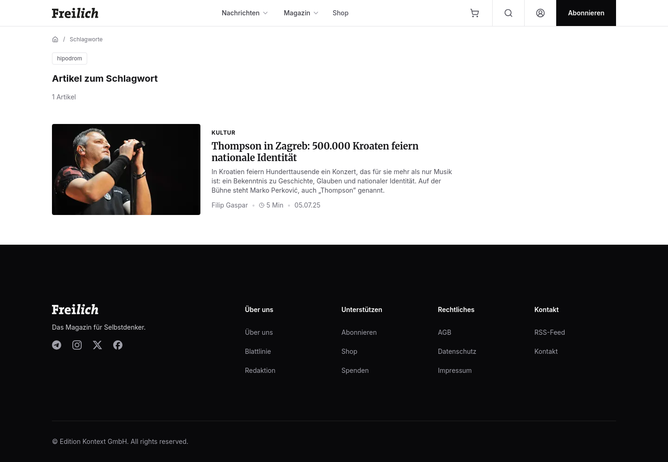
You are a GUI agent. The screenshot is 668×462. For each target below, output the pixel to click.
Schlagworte (86, 39)
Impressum (455, 370)
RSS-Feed (549, 332)
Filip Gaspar (230, 205)
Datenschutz (457, 351)
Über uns (259, 332)
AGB (444, 332)
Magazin (302, 13)
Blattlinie (258, 351)
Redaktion (260, 370)
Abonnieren (359, 332)
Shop (341, 13)
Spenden (355, 370)
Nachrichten (245, 13)
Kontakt (546, 351)
